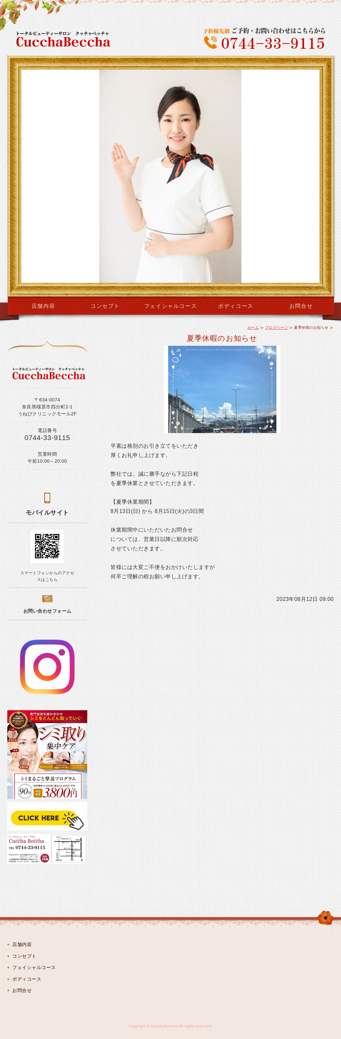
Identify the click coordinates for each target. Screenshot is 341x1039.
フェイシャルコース (170, 306)
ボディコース (235, 306)
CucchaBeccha (164, 1026)
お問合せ (301, 306)
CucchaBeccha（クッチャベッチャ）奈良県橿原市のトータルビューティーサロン (67, 39)
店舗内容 (43, 306)
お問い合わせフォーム (47, 611)
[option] (170, 176)
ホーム (253, 327)
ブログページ (276, 327)
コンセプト (105, 306)
